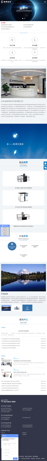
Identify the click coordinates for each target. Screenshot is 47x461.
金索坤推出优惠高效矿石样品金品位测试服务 (24, 383)
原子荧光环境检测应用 (6, 425)
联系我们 (24, 432)
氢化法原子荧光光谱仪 (6, 408)
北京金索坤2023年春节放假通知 (24, 348)
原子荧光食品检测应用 (27, 425)
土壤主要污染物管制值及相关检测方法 (24, 388)
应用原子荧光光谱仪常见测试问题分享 (24, 386)
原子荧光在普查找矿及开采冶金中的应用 (24, 381)
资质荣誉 (24, 434)
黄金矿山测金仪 (28, 456)
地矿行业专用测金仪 (26, 410)
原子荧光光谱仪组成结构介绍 (7, 26)
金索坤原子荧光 (5, 430)
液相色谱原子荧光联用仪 (6, 410)
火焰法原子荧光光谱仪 (27, 408)
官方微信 (45, 168)
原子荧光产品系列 (6, 406)
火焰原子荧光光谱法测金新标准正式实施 (24, 343)
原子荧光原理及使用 (7, 415)
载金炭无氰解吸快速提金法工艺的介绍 (24, 390)
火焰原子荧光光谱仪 (19, 456)
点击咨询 (45, 164)
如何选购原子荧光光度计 (6, 24)
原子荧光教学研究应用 (27, 426)
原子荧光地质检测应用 (6, 426)
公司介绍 (3, 432)
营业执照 (33, 458)
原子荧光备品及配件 (5, 411)
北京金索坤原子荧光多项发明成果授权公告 (24, 341)
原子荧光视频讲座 (5, 419)
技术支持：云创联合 (40, 458)
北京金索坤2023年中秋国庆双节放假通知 (24, 339)
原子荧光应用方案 (27, 26)
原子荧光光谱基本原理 (28, 24)
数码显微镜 (35, 456)
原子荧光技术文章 (26, 417)
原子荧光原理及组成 (5, 417)
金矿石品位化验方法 (5, 28)
